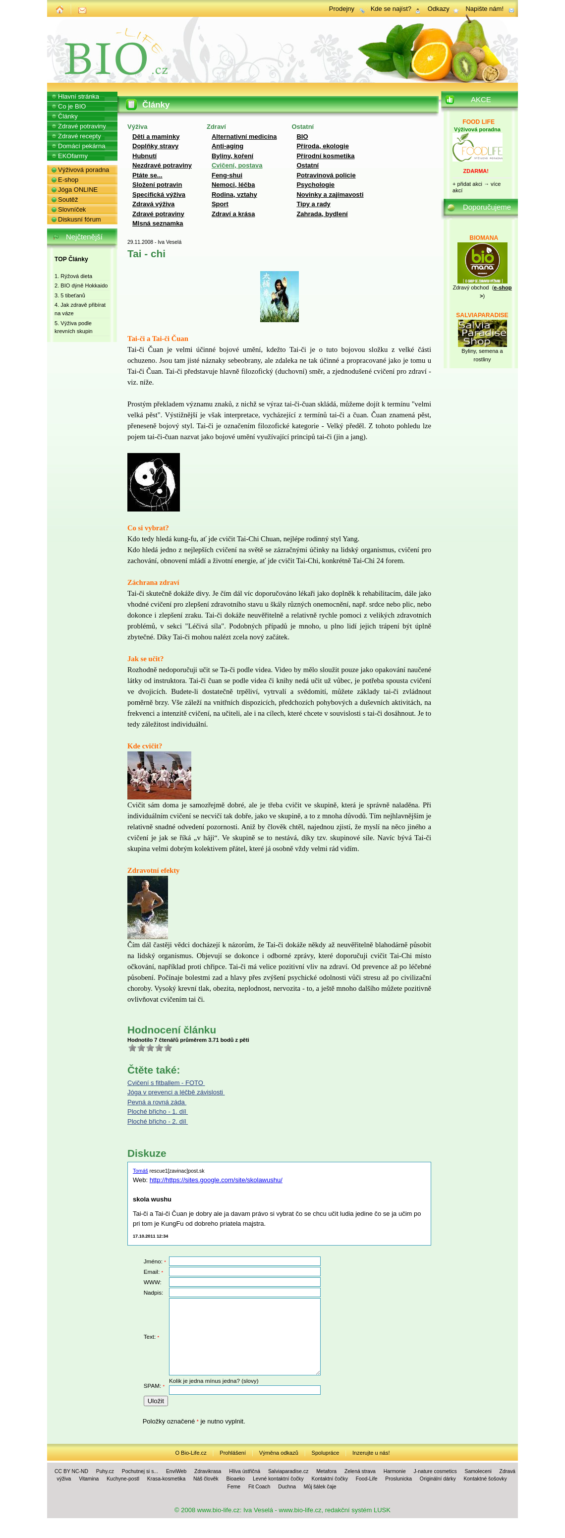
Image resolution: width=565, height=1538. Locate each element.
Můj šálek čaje (320, 1486)
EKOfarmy (73, 156)
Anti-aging (227, 146)
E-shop (68, 179)
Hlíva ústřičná (244, 1471)
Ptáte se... (147, 175)
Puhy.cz (105, 1471)
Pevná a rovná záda (156, 1102)
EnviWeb (176, 1471)
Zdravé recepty (79, 136)
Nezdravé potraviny (162, 165)
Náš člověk (206, 1478)
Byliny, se (472, 351)
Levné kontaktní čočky (278, 1478)
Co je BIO (72, 106)
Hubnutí (144, 156)
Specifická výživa (158, 194)
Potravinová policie (325, 175)
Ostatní (307, 165)
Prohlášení (233, 1453)
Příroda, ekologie (322, 146)
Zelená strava (360, 1471)
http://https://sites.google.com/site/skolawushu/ (216, 1180)
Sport (220, 204)
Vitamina (89, 1478)
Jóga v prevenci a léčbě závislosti (176, 1092)
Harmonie (395, 1471)
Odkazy (439, 8)
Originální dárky (438, 1478)
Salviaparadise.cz (288, 1471)
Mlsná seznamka (157, 223)
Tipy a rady (313, 204)
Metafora (326, 1471)
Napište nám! (484, 8)
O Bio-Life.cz (190, 1453)
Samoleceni (477, 1471)
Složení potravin (157, 184)
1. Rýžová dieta (73, 276)
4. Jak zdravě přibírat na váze (80, 309)
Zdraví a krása (233, 214)
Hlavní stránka (78, 96)
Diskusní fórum (79, 219)
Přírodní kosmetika (325, 156)
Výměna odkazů (278, 1453)
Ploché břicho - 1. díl (157, 1111)
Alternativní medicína (244, 136)
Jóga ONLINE (78, 189)
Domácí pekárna (81, 146)
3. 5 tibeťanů (70, 295)
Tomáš (140, 1171)
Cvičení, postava (237, 165)
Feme (234, 1486)
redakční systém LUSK (358, 1510)
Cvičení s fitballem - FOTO (166, 1082)
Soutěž (68, 199)
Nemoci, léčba (233, 184)
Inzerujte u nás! (371, 1453)
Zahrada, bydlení (321, 214)
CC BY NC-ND (71, 1471)
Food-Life (367, 1478)
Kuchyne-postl (123, 1478)
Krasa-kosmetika (166, 1478)
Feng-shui (227, 175)
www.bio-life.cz (218, 1510)
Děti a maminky (155, 136)
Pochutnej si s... (140, 1471)
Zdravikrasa (207, 1471)
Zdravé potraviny (158, 214)
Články (68, 116)
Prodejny (341, 8)
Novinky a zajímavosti (329, 194)
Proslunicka (398, 1478)
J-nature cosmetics (434, 1471)
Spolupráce (325, 1453)
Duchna (287, 1486)
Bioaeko (235, 1478)
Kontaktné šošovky (485, 1478)
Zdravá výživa (153, 204)
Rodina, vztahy (234, 194)
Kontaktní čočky (330, 1478)
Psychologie (315, 184)
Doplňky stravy (155, 146)
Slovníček (72, 209)
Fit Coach (259, 1486)
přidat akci (469, 184)
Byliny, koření (232, 156)
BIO (302, 136)
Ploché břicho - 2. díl (157, 1121)
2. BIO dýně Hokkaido (81, 285)
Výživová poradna (83, 169)
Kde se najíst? (391, 8)
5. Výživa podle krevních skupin (74, 327)
